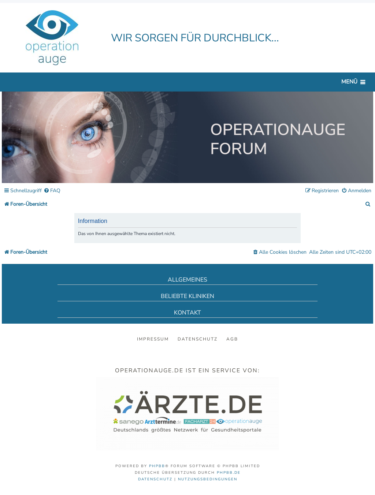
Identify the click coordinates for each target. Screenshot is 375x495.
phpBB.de (229, 472)
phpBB (157, 466)
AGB (232, 339)
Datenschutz (198, 339)
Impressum (153, 339)
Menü (349, 81)
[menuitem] (52, 191)
